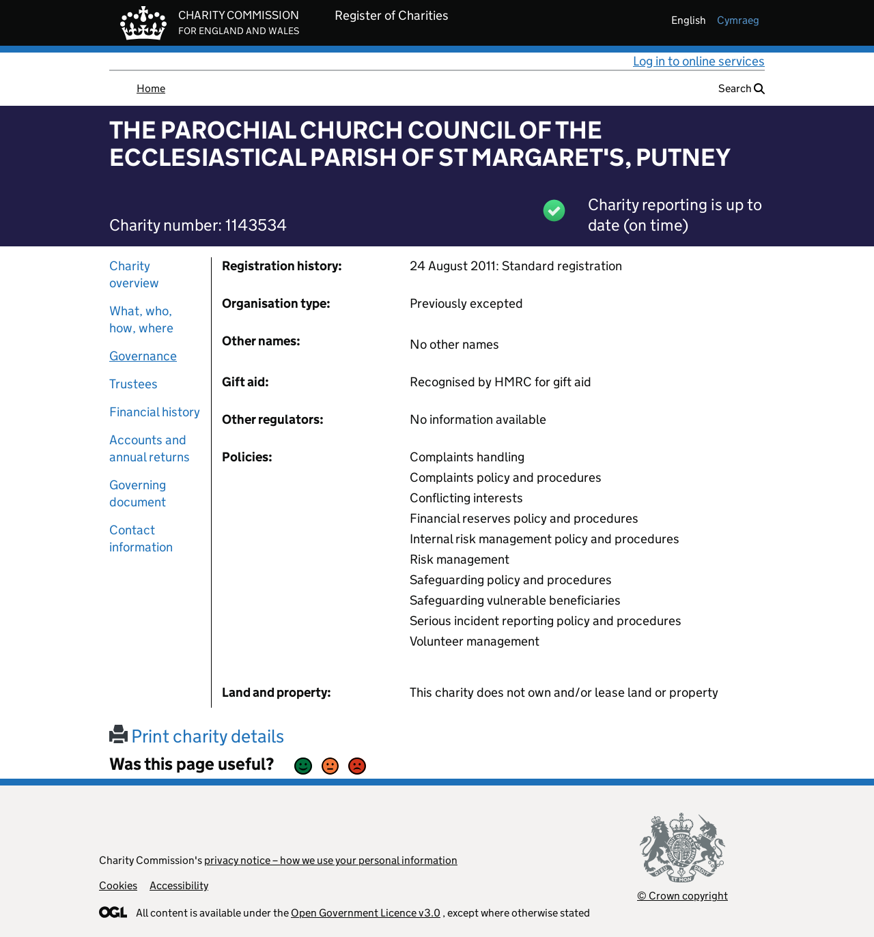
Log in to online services (699, 61)
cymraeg (738, 20)
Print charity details (196, 736)
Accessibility (179, 885)
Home (151, 88)
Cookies (118, 885)
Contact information (141, 538)
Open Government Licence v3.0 (365, 912)
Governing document (137, 493)
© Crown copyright (682, 895)
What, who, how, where (141, 319)
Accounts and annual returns (149, 448)
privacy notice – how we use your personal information (330, 860)
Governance (143, 356)
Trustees (133, 384)
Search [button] (741, 88)
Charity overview (134, 274)
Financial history (154, 412)
